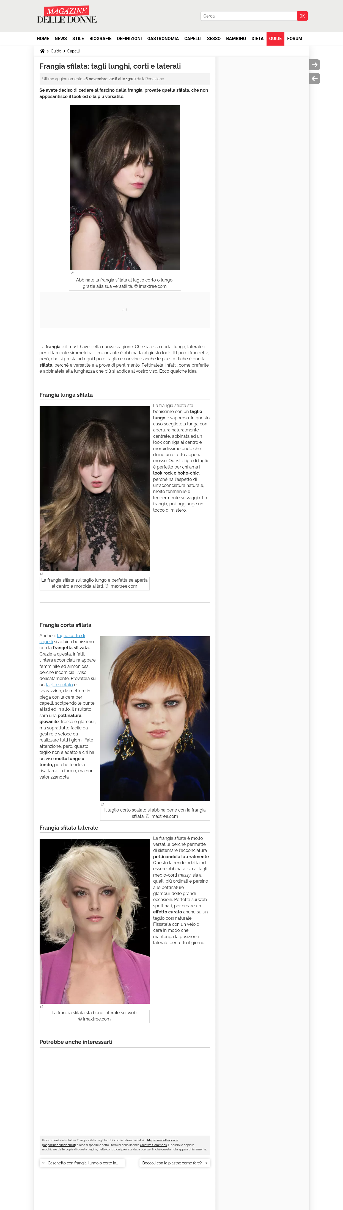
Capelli (193, 38)
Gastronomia (163, 38)
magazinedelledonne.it (59, 1145)
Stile (78, 38)
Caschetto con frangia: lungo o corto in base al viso (82, 1164)
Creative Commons (153, 1145)
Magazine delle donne (162, 1140)
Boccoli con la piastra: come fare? (172, 1163)
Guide (275, 38)
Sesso (214, 38)
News (61, 38)
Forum (294, 38)
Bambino (236, 38)
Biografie (100, 38)
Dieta (258, 38)
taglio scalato (59, 684)
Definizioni (129, 38)
